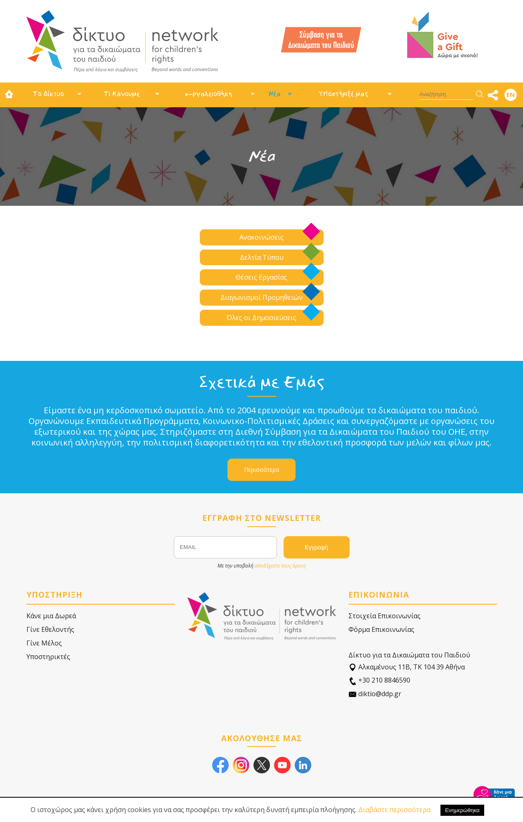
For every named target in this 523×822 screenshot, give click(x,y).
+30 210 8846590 (379, 680)
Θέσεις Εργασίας (261, 277)
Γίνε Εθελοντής (50, 629)
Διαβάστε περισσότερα (394, 809)
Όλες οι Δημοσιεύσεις (261, 317)
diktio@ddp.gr (374, 694)
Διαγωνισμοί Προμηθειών (261, 297)
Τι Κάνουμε (122, 94)
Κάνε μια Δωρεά (51, 615)
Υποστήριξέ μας (343, 94)
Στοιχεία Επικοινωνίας (384, 615)
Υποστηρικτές (48, 656)
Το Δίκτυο (48, 94)
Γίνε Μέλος (44, 643)
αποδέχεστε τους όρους (280, 565)
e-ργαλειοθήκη (208, 94)
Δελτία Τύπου (262, 257)
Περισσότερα (261, 469)
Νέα (275, 94)
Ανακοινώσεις (261, 237)
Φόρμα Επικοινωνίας (381, 629)
